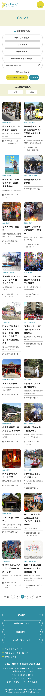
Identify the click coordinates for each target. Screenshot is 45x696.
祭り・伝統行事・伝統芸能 (15, 77)
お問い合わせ (10, 657)
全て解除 (33, 77)
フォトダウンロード (13, 649)
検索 (39, 65)
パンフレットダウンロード (16, 653)
